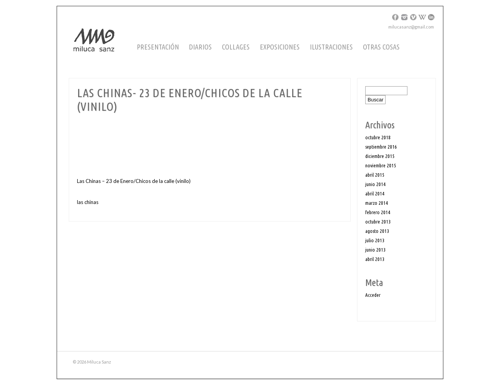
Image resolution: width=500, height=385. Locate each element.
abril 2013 (374, 259)
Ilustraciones (331, 47)
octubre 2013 (378, 221)
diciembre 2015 (380, 156)
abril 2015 (374, 174)
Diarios (200, 47)
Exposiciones (280, 47)
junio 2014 (375, 184)
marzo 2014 (376, 203)
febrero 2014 (377, 212)
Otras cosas (381, 47)
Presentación (158, 47)
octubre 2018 (378, 137)
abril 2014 (374, 193)
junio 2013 (375, 249)
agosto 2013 (377, 231)
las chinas (87, 202)
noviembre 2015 (380, 165)
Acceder (372, 295)
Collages (236, 47)
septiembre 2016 (381, 146)
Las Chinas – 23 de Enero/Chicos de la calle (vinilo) (134, 181)
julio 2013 (374, 240)
